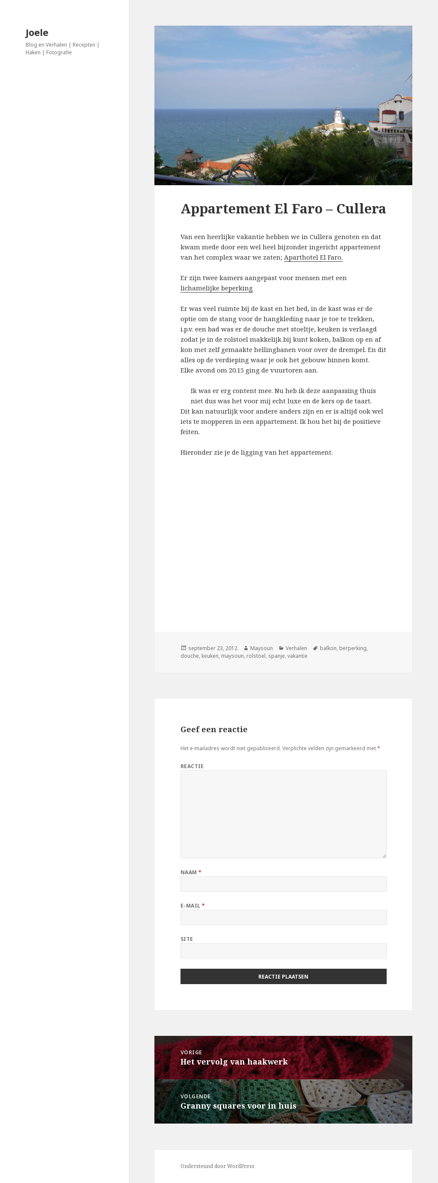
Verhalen (296, 648)
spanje (276, 656)
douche (190, 656)
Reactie (192, 766)
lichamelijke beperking (217, 288)
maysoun (232, 656)
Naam (191, 872)
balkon (328, 648)
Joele (37, 32)
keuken (210, 656)
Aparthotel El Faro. (313, 257)
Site (187, 939)
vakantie (297, 656)
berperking (353, 648)
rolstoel (256, 656)
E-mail (193, 905)
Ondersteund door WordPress (218, 1166)
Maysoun (261, 648)
